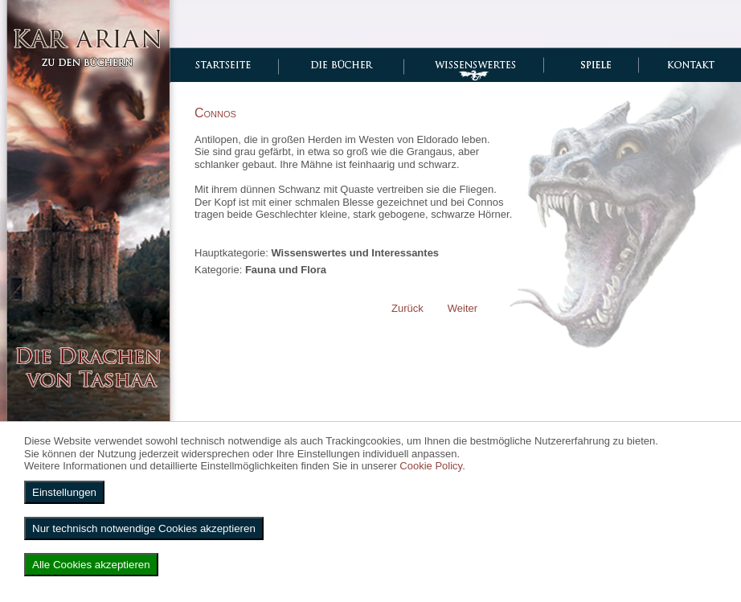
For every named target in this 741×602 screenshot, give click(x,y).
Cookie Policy (430, 466)
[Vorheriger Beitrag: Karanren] (407, 308)
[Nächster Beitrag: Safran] (462, 308)
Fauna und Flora (285, 270)
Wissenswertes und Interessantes (355, 253)
